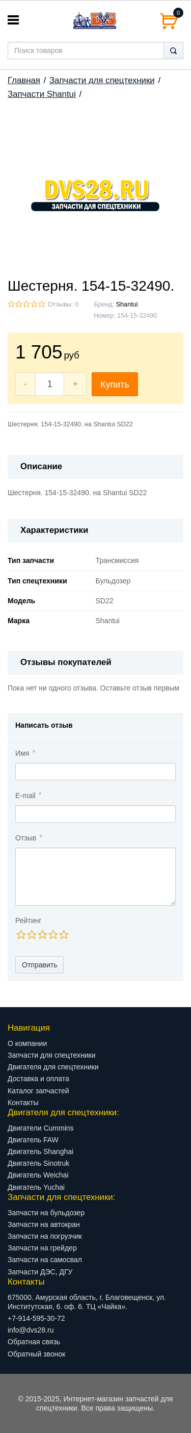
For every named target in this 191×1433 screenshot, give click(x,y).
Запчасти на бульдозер (46, 1213)
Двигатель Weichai (38, 1175)
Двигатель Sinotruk (38, 1163)
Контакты (23, 1102)
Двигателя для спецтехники (53, 1067)
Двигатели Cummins (41, 1128)
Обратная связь (34, 1342)
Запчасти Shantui (42, 94)
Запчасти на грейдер (42, 1248)
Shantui (127, 304)
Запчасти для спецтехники (102, 80)
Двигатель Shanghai (40, 1151)
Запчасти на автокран (44, 1224)
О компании (27, 1043)
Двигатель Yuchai (36, 1187)
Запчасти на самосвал (45, 1260)
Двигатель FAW (33, 1140)
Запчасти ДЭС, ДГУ (40, 1272)
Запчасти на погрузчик (45, 1236)
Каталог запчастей (38, 1091)
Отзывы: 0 (63, 304)
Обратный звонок (36, 1354)
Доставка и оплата (38, 1078)
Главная (24, 80)
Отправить (39, 965)
